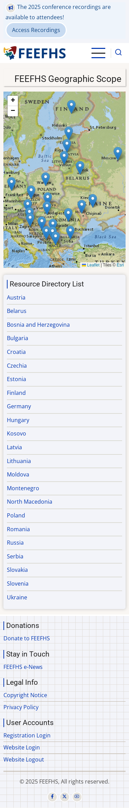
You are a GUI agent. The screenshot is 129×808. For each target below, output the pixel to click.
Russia (15, 542)
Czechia (17, 365)
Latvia (14, 447)
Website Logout (23, 759)
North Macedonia (29, 501)
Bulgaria (17, 338)
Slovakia (17, 570)
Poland (16, 515)
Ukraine (17, 597)
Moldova (18, 474)
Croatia (16, 352)
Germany (19, 406)
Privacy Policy (21, 707)
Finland (16, 393)
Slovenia (18, 583)
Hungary (18, 420)
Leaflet (90, 265)
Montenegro (23, 488)
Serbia (15, 556)
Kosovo (16, 433)
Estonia (16, 379)
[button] (27, 206)
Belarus (16, 311)
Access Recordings (36, 30)
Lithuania (19, 461)
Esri (120, 265)
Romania (18, 529)
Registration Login (27, 735)
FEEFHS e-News (23, 667)
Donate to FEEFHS (26, 638)
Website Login (21, 747)
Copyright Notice (25, 695)
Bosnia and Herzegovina (38, 324)
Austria (16, 297)
